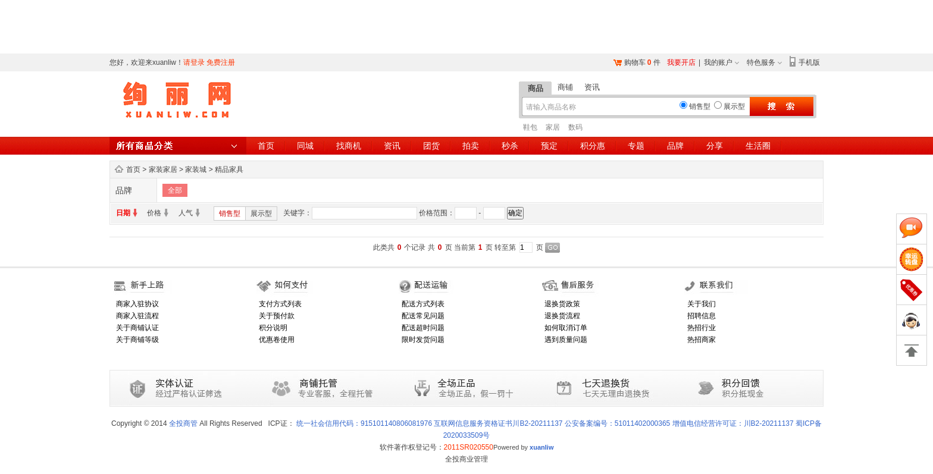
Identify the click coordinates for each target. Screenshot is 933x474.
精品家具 (229, 169)
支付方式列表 (280, 304)
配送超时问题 (423, 328)
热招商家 (701, 339)
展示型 (261, 213)
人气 (186, 213)
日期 (123, 213)
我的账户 (718, 62)
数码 (575, 127)
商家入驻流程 (137, 316)
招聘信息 (701, 316)
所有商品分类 (177, 146)
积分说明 (273, 328)
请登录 (194, 62)
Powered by (523, 447)
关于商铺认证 (137, 328)
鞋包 (530, 127)
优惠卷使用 (277, 339)
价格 (154, 213)
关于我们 (701, 304)
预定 (549, 145)
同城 (305, 145)
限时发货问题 (423, 339)
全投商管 (183, 423)
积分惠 (592, 145)
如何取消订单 (565, 328)
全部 (175, 190)
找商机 (348, 145)
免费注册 (220, 62)
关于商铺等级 (137, 339)
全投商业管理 (466, 459)
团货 (431, 145)
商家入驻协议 (137, 304)
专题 (636, 145)
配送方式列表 (423, 304)
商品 (535, 88)
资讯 (592, 87)
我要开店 (681, 62)
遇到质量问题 (565, 339)
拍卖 (470, 145)
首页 (266, 145)
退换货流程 (562, 316)
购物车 (635, 62)
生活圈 (758, 145)
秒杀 (510, 145)
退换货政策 (562, 304)
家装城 (195, 169)
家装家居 (163, 169)
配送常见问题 (423, 316)
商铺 (565, 87)
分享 (714, 145)
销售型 (229, 213)
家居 (553, 127)
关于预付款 (277, 316)
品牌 (675, 145)
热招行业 (701, 328)
